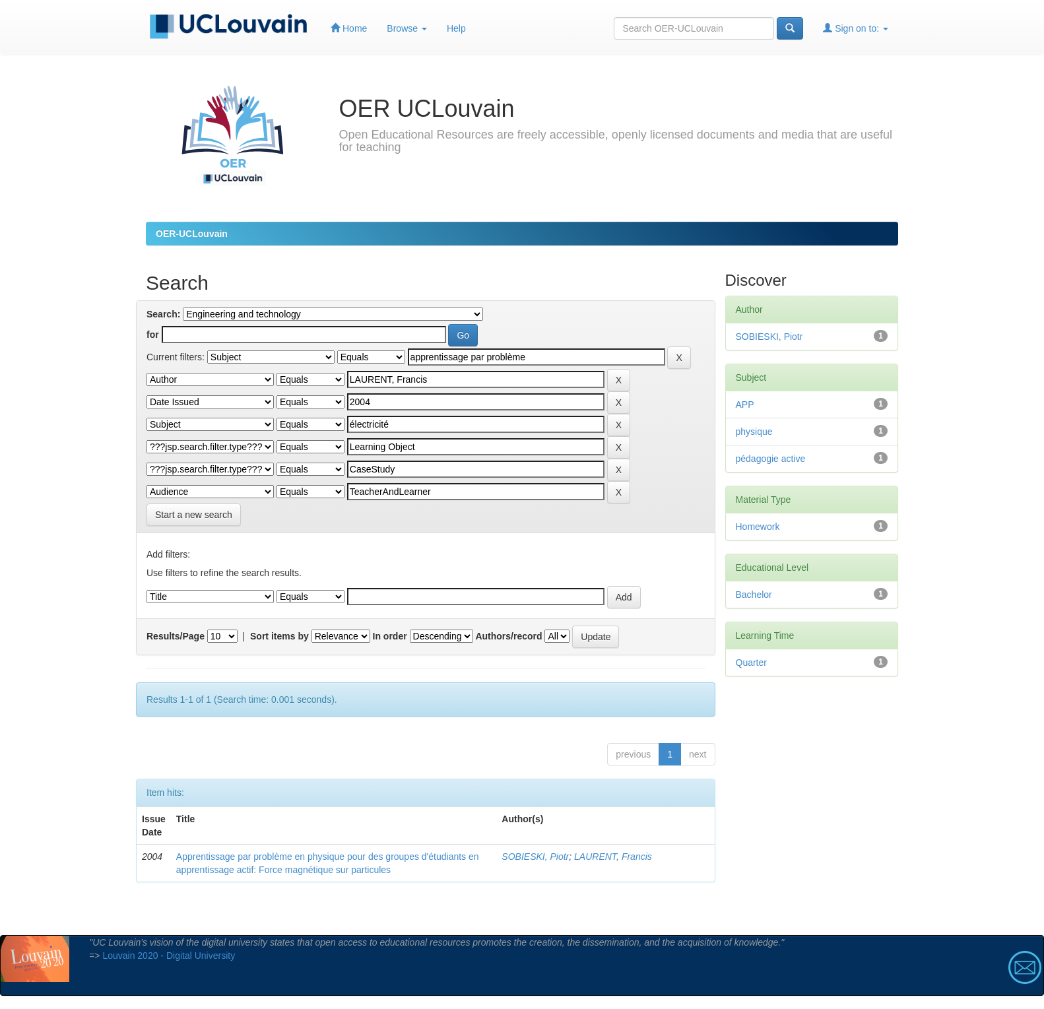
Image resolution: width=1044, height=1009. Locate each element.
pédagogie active (771, 458)
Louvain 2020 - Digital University (168, 955)
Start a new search (193, 514)
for (153, 334)
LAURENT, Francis (613, 856)
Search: (163, 314)
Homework (758, 526)
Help (456, 28)
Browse (407, 28)
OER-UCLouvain (192, 233)
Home (349, 28)
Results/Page (176, 636)
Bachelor (754, 594)
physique (754, 431)
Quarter (751, 662)
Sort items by (279, 636)
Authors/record (508, 636)
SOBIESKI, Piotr (535, 856)
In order (390, 636)
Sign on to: (855, 28)
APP (745, 404)
